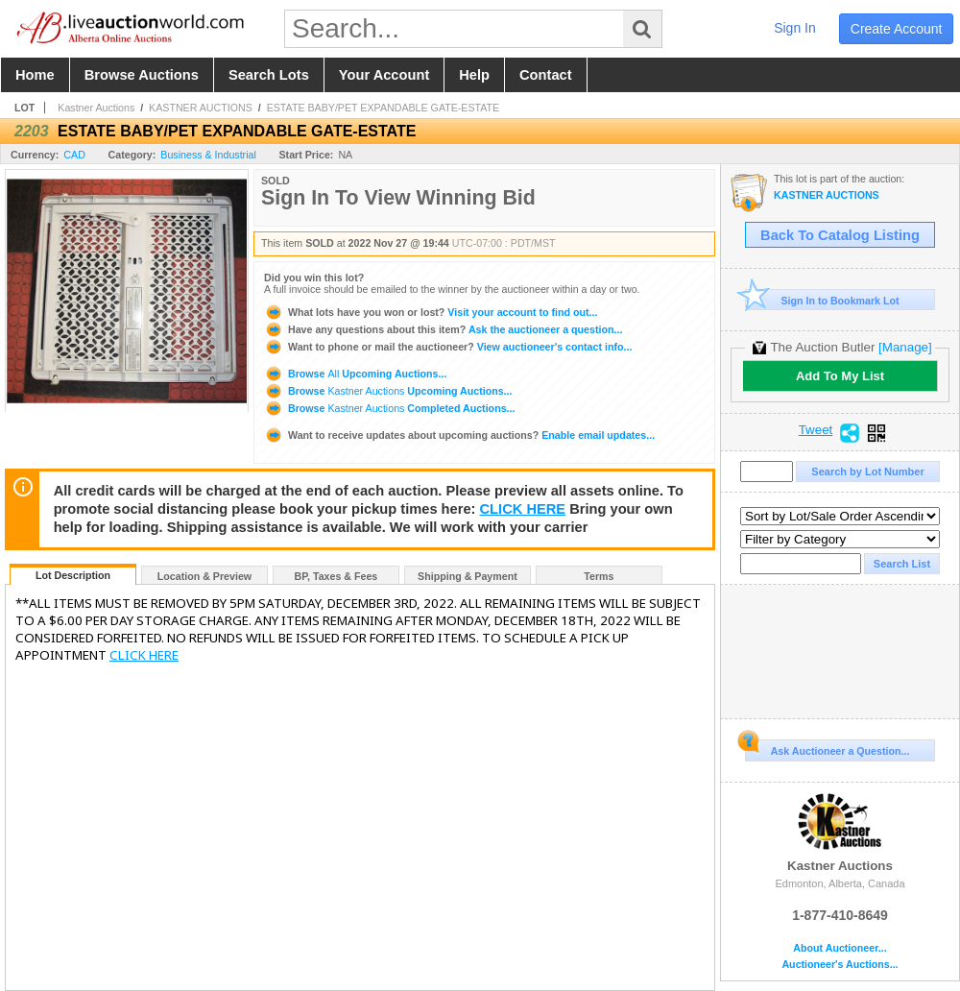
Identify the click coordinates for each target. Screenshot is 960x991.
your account (384, 75)
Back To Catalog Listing (840, 235)
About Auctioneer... (839, 948)
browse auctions (141, 75)
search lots (268, 75)
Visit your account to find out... (430, 312)
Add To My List (840, 376)
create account (897, 28)
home (35, 75)
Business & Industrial (208, 154)
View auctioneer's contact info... (448, 346)
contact (545, 75)
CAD (74, 154)
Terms (598, 576)
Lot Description (73, 575)
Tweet (816, 430)
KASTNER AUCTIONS (200, 107)
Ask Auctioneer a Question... (827, 748)
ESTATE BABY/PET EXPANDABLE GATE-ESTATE (383, 107)
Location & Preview (204, 576)
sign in (795, 28)
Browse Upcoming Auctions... (355, 373)
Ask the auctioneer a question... (443, 329)
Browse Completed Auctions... (389, 408)
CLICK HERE (523, 509)
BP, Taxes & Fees (336, 576)
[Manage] (905, 347)
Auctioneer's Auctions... (839, 964)
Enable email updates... (459, 435)
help (474, 75)
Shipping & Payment (467, 576)
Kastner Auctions (96, 107)
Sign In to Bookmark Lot (822, 300)
